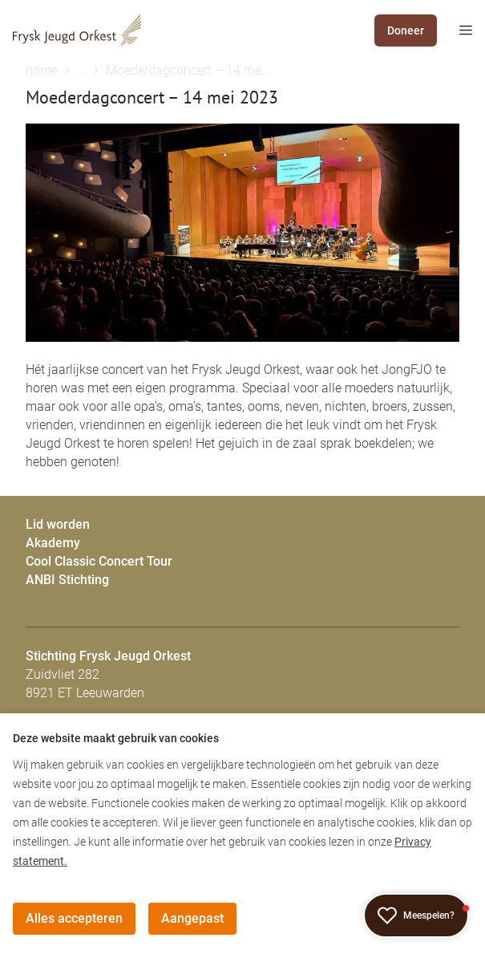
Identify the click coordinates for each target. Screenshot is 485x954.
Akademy (53, 542)
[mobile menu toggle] (454, 30)
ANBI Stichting (67, 579)
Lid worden (58, 524)
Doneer (405, 30)
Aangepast (192, 918)
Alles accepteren (74, 918)
